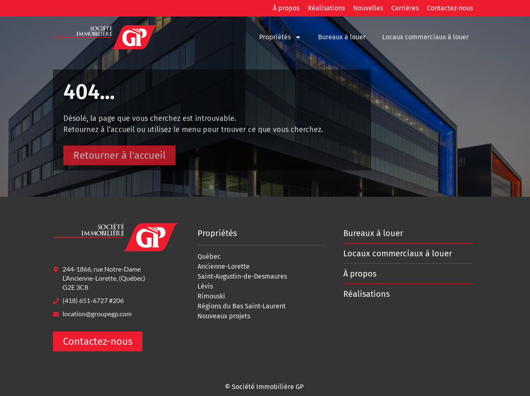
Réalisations (326, 8)
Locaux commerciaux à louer (425, 37)
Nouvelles (368, 8)
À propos (286, 8)
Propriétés (280, 37)
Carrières (405, 8)
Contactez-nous (450, 8)
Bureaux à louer (342, 37)
